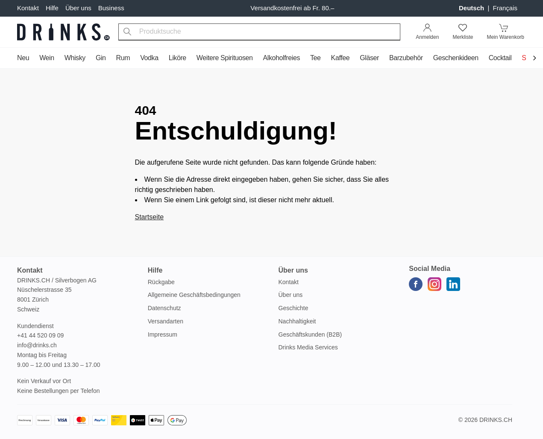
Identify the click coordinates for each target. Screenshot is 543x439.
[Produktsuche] (127, 32)
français (505, 8)
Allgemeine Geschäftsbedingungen (194, 294)
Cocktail (500, 57)
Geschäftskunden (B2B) (310, 334)
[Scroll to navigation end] (534, 59)
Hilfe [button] (155, 270)
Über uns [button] (293, 270)
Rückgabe (161, 282)
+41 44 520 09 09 (40, 335)
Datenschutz (164, 308)
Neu (23, 57)
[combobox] (259, 32)
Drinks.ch (495, 419)
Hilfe (52, 8)
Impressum (162, 334)
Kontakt (28, 8)
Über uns (78, 8)
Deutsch (472, 8)
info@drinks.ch (37, 345)
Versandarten (165, 321)
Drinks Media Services (308, 347)
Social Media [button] (429, 268)
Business (111, 8)
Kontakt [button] (30, 270)
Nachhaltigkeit (297, 321)
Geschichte (293, 308)
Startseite (149, 217)
